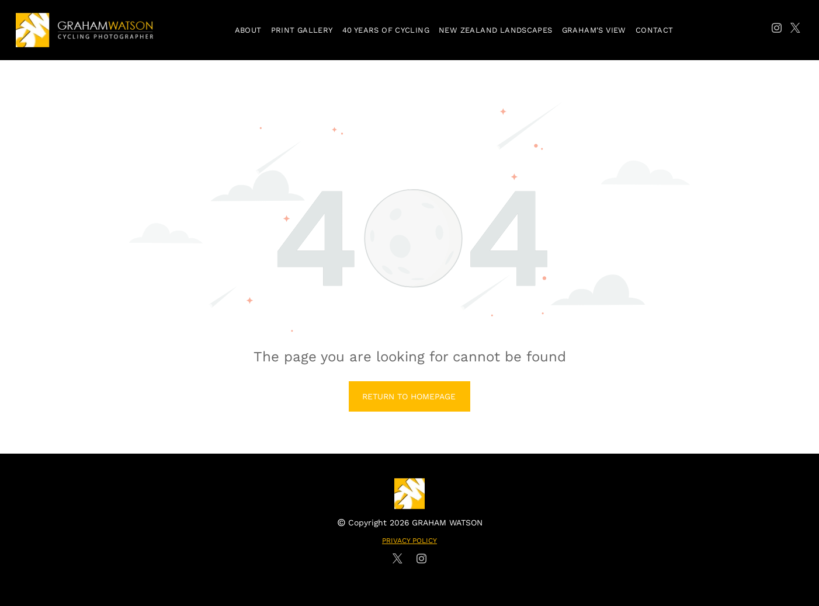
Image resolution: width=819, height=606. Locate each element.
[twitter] (795, 30)
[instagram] (776, 30)
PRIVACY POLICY (409, 541)
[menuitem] (248, 30)
